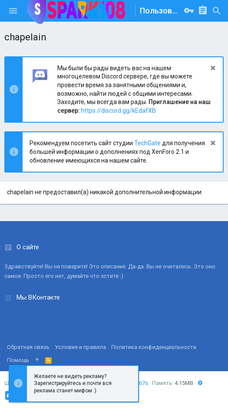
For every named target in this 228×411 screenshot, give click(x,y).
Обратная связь (28, 347)
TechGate (147, 143)
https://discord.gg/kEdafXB (118, 110)
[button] (13, 11)
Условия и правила (80, 347)
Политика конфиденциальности (153, 347)
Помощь (18, 360)
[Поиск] (217, 11)
